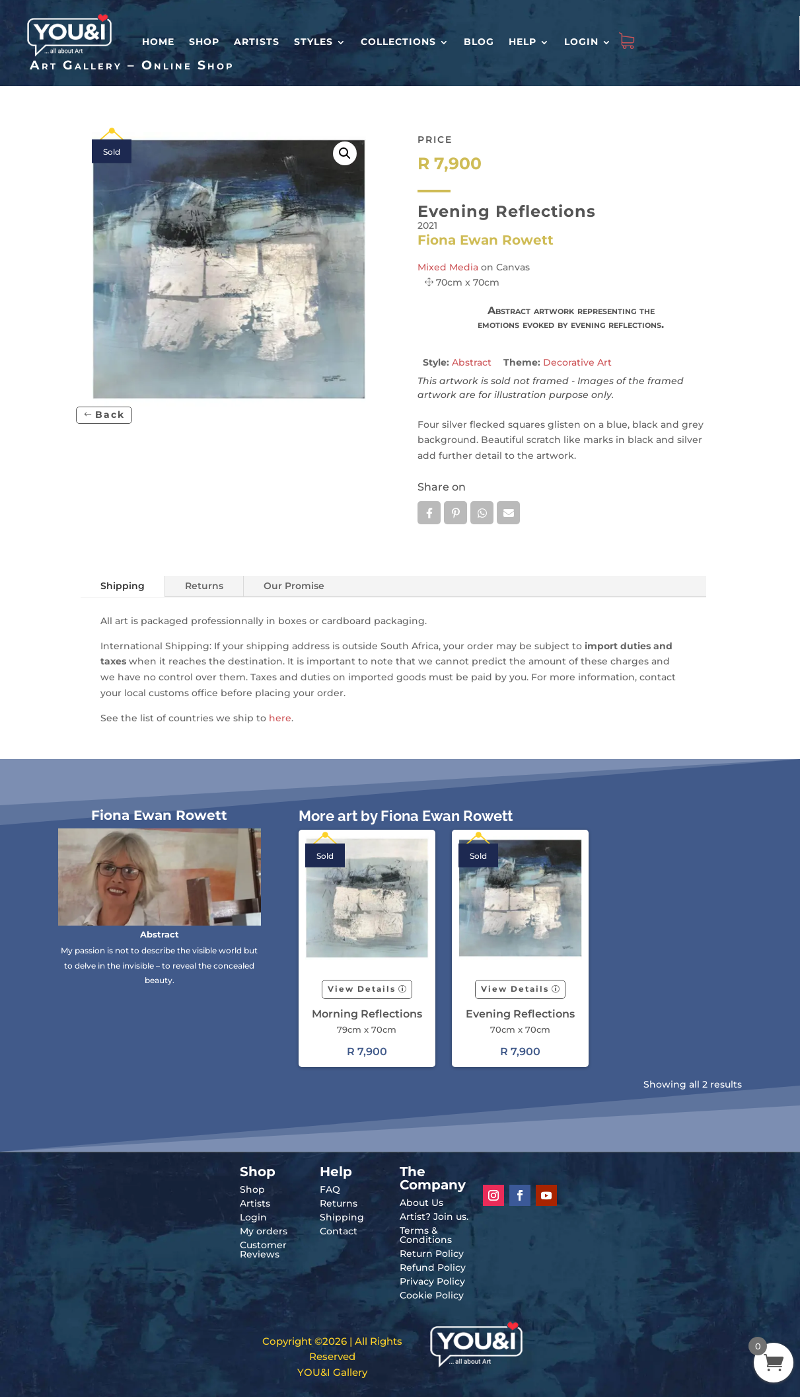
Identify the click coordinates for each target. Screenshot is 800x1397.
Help (522, 42)
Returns (204, 586)
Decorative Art (577, 362)
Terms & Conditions (426, 1235)
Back (110, 414)
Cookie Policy (432, 1295)
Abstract (471, 362)
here (280, 718)
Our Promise (294, 586)
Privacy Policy (432, 1281)
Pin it (455, 513)
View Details (362, 989)
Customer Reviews (263, 1249)
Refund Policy (433, 1267)
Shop (204, 42)
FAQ (330, 1189)
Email (508, 513)
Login (581, 42)
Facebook (429, 513)
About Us (421, 1203)
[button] (345, 153)
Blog (479, 42)
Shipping (122, 586)
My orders (263, 1231)
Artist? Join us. (434, 1216)
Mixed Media (448, 267)
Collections (398, 42)
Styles (313, 42)
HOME (158, 42)
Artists (256, 42)
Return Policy (432, 1253)
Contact (338, 1231)
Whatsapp (481, 513)
